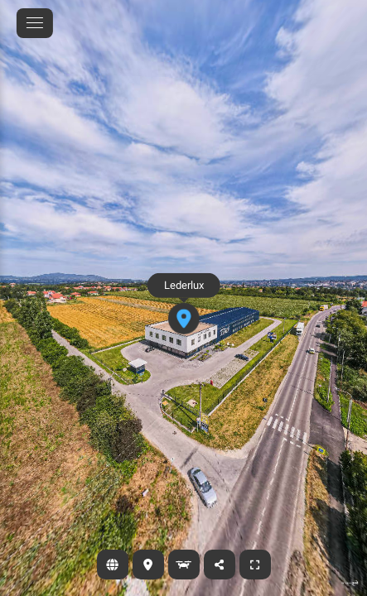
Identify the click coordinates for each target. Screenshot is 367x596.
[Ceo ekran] (255, 564)
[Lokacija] (148, 564)
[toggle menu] (35, 23)
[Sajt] (112, 564)
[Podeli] (219, 564)
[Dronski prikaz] (184, 564)
